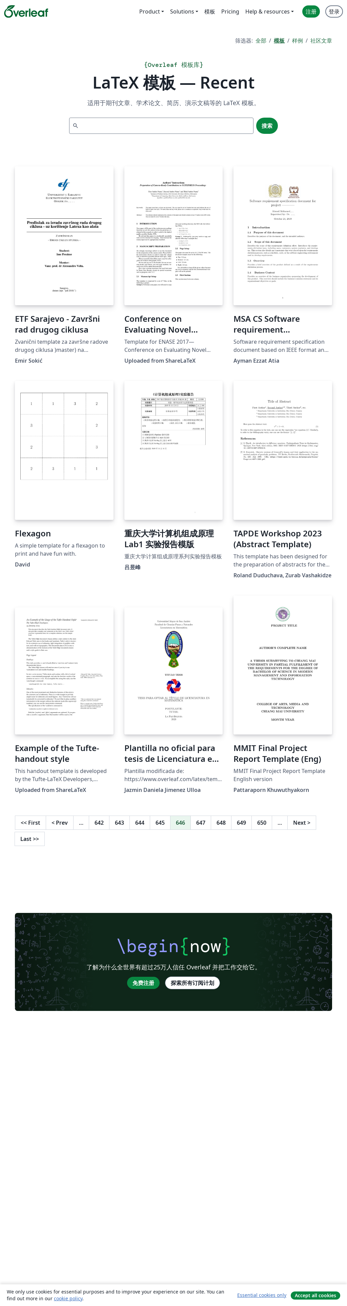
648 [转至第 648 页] (221, 822)
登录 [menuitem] (334, 11)
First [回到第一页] (30, 822)
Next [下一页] (301, 822)
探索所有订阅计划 (192, 983)
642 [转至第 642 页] (99, 822)
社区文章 (321, 40)
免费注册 (143, 983)
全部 (261, 40)
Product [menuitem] (149, 11)
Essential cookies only (261, 1295)
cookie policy (68, 1298)
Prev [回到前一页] (60, 822)
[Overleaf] (26, 11)
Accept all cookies (315, 1295)
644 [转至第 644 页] (139, 822)
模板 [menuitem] (209, 11)
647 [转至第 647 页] (200, 822)
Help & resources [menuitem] (267, 11)
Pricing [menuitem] (230, 11)
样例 (297, 40)
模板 (279, 40)
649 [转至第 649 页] (241, 822)
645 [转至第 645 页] (160, 822)
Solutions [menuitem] (182, 11)
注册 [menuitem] (311, 11)
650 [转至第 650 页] (261, 822)
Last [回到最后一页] (29, 839)
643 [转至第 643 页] (119, 822)
